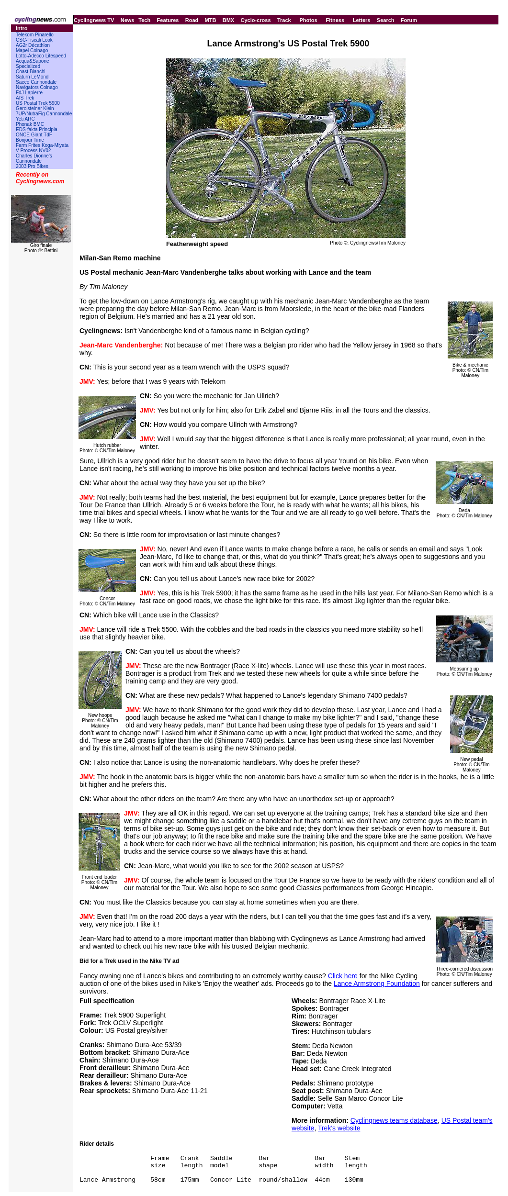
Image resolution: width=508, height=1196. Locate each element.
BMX (228, 20)
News (128, 20)
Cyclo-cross (256, 20)
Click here (343, 976)
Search (386, 20)
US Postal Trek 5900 (38, 103)
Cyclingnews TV (94, 20)
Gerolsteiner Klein (35, 108)
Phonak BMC (30, 124)
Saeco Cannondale (36, 82)
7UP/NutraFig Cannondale (44, 113)
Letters (362, 20)
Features (168, 20)
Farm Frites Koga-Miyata (42, 145)
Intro (21, 28)
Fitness (335, 20)
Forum (409, 20)
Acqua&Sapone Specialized (32, 63)
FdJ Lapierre (29, 92)
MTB (210, 20)
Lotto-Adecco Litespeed (41, 55)
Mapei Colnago (32, 50)
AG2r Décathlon (33, 45)
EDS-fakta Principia (36, 129)
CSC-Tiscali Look (34, 40)
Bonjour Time (30, 140)
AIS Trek (25, 98)
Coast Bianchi (30, 71)
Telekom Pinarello (35, 34)
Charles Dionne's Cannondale (34, 158)
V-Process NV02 (33, 150)
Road (192, 20)
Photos (308, 20)
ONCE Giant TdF (34, 134)
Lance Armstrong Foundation (377, 983)
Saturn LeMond (32, 76)
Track (284, 20)
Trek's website (339, 1128)
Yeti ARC (25, 119)
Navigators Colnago (37, 87)
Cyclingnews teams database (394, 1120)
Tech (144, 20)
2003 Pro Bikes (32, 166)
